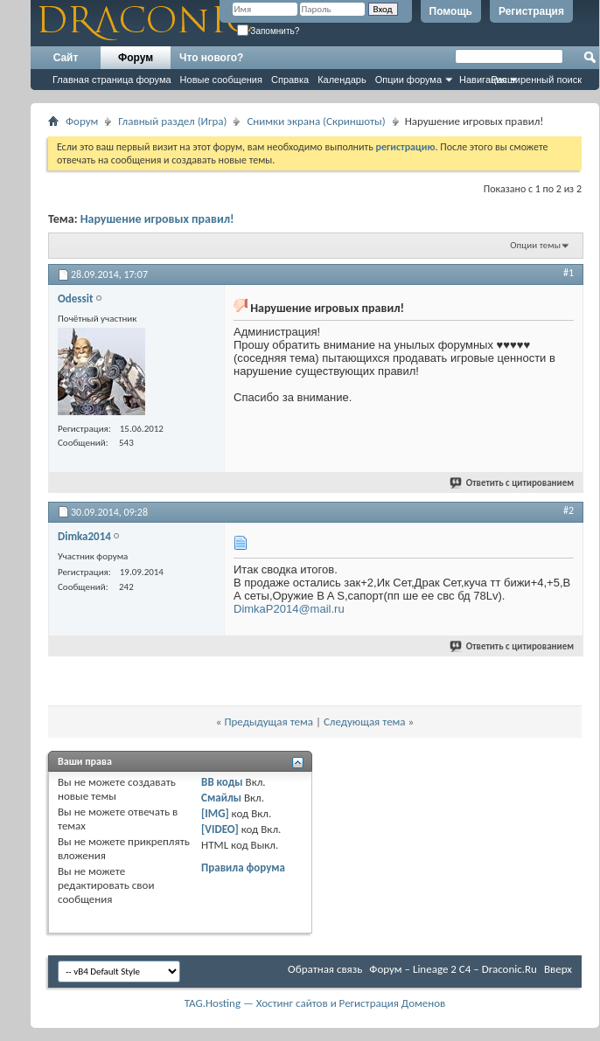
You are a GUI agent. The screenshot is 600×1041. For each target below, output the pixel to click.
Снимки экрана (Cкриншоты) (316, 121)
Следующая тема (365, 721)
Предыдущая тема (268, 721)
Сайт (66, 58)
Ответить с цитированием (512, 483)
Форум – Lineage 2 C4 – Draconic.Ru (453, 968)
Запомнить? (268, 31)
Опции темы (535, 245)
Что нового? (211, 58)
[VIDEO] (220, 829)
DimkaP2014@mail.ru (289, 608)
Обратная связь (325, 968)
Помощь (450, 11)
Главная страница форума (111, 79)
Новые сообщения (221, 79)
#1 (568, 273)
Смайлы (221, 797)
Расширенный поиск (536, 79)
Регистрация (531, 11)
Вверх (558, 968)
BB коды (222, 781)
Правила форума (243, 867)
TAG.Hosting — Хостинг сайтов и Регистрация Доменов (315, 1003)
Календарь (341, 79)
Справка (290, 79)
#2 (568, 510)
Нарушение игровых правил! (157, 219)
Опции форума (408, 79)
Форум (135, 58)
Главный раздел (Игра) (172, 121)
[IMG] (215, 813)
